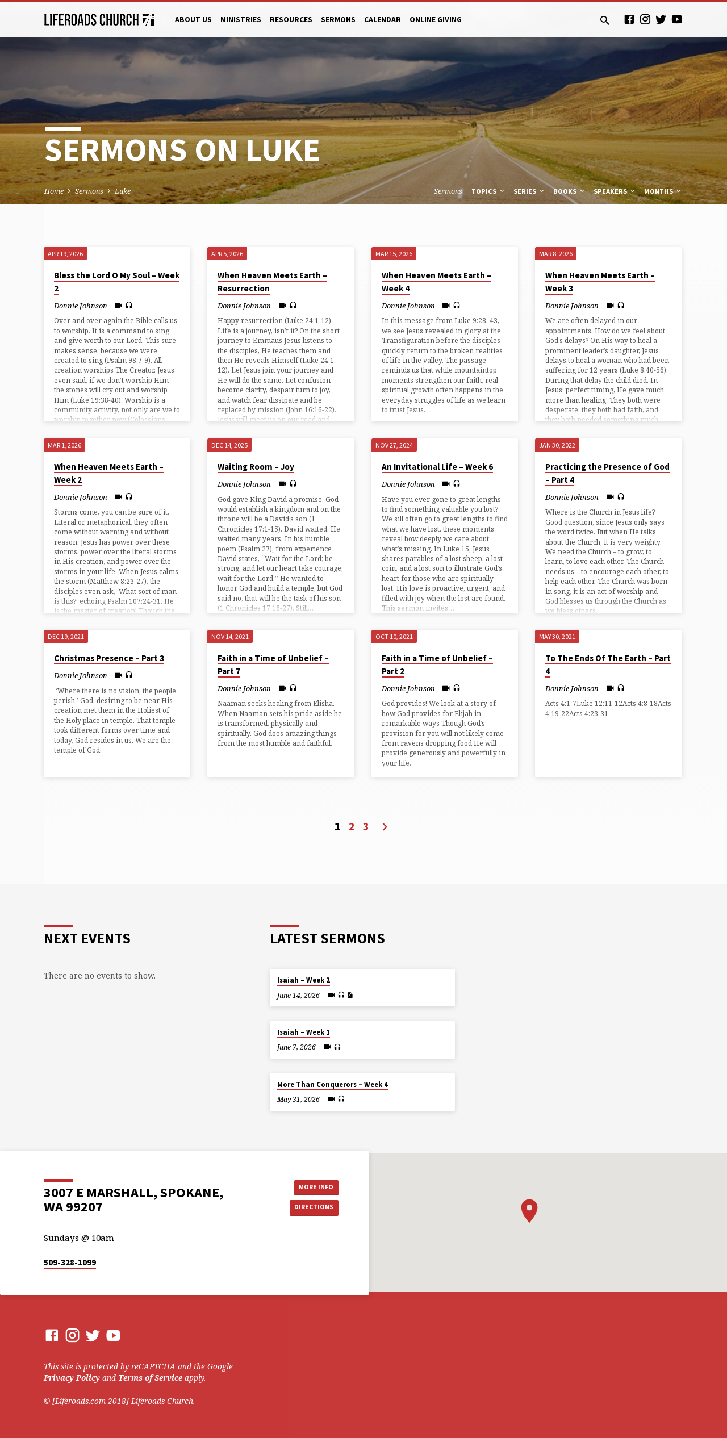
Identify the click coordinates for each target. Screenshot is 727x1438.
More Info (310, 1185)
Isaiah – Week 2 (303, 980)
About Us (193, 19)
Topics (488, 191)
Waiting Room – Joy (256, 466)
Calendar (382, 19)
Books (569, 191)
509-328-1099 (70, 1262)
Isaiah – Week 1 (303, 1032)
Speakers (615, 191)
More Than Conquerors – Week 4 (332, 1084)
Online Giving (436, 19)
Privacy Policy (72, 1377)
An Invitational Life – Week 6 (437, 466)
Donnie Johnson (80, 305)
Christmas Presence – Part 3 (109, 658)
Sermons (338, 19)
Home (54, 191)
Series (529, 191)
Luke (123, 191)
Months (663, 191)
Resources (291, 19)
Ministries (240, 19)
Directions (310, 1208)
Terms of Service (150, 1377)
